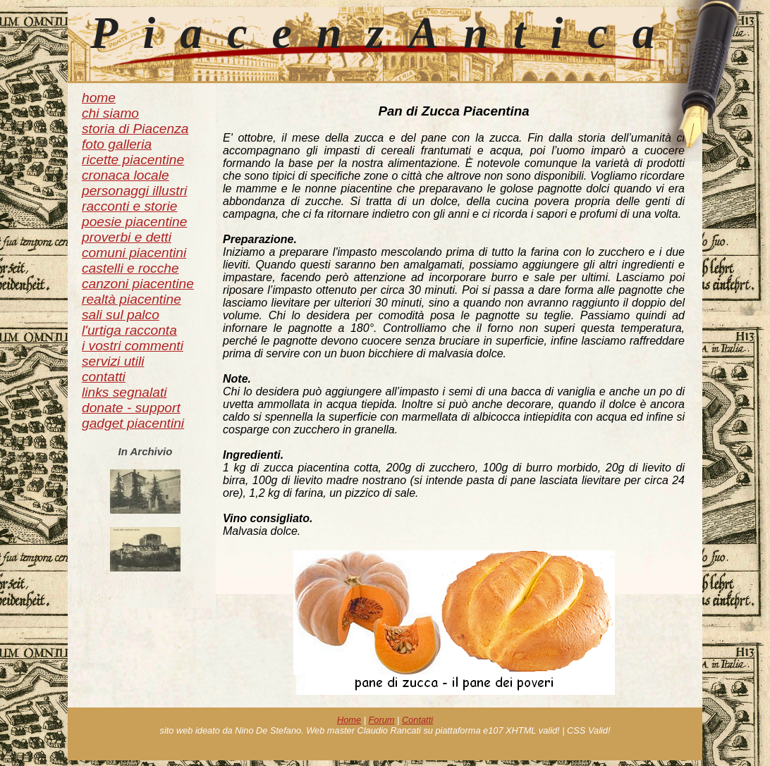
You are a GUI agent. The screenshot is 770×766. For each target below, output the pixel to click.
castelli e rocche (130, 268)
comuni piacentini (134, 252)
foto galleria (117, 144)
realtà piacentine (131, 299)
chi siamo (110, 113)
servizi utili (113, 361)
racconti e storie (129, 206)
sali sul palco (120, 314)
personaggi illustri (134, 190)
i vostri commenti (132, 345)
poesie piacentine (134, 221)
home (99, 97)
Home (349, 720)
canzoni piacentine (138, 283)
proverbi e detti (126, 237)
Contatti (417, 720)
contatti (104, 376)
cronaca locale (125, 175)
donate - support (131, 407)
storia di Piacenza (135, 128)
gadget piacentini (133, 423)
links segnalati (124, 392)
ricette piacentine (133, 159)
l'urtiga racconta (129, 330)
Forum (382, 720)
